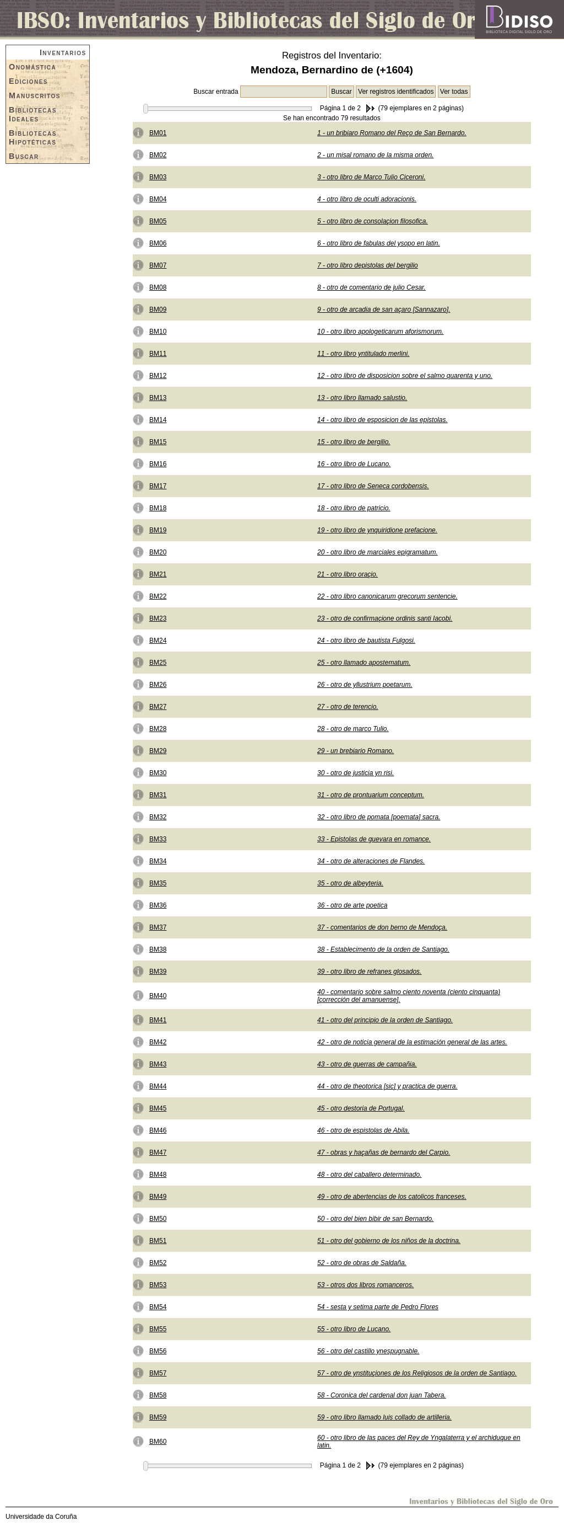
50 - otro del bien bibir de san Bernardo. (375, 1219)
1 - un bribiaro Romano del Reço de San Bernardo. (392, 133)
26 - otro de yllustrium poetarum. (365, 685)
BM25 (157, 662)
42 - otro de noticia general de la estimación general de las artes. (412, 1042)
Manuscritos (35, 95)
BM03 (157, 177)
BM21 (157, 574)
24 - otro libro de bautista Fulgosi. (366, 640)
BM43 (157, 1064)
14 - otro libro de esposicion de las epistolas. (382, 420)
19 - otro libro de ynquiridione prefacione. (377, 530)
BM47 (157, 1152)
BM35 (157, 883)
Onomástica (32, 66)
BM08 (157, 287)
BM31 (157, 795)
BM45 (157, 1108)
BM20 (157, 552)
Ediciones (28, 81)
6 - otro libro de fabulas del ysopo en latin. (378, 243)
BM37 (157, 927)
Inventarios (63, 52)
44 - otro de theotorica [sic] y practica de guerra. (387, 1086)
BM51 (157, 1241)
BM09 (157, 309)
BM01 (157, 133)
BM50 (157, 1219)
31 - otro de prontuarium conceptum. (370, 795)
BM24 (157, 640)
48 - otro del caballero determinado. (369, 1174)
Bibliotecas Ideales (33, 114)
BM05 (157, 221)
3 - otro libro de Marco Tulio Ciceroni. (371, 177)
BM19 (157, 530)
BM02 (157, 155)
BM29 (157, 751)
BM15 (157, 442)
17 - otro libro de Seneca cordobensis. (373, 486)
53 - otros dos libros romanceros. (365, 1285)
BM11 (157, 354)
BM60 (157, 1441)
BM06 (157, 243)
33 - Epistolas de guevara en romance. (374, 839)
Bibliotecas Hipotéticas (33, 137)
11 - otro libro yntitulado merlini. (363, 354)
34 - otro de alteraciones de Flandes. (371, 861)
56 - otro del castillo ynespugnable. (368, 1351)
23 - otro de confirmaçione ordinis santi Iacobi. (384, 618)
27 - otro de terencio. (347, 707)
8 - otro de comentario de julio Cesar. (371, 287)
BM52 (157, 1263)
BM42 (157, 1042)
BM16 (157, 464)
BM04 (157, 199)
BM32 (157, 817)
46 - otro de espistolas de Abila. (363, 1130)
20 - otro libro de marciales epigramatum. (377, 552)
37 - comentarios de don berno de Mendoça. (382, 927)
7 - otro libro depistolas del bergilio (367, 265)
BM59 (157, 1417)
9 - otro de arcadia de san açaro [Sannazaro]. (383, 309)
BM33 (157, 839)
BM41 (157, 1020)
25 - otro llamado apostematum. (363, 662)
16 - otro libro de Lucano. (354, 464)
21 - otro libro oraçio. (347, 574)
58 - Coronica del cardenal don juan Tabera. (381, 1395)
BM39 (157, 971)
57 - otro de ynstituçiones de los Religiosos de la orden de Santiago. (417, 1373)
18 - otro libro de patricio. (354, 508)
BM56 (157, 1351)
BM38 (157, 949)
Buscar (24, 156)
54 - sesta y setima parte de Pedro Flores (377, 1307)
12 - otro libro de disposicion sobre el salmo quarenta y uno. (404, 376)
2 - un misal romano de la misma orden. (375, 155)
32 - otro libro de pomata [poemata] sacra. (378, 817)
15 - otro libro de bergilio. (354, 442)
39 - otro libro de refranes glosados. (369, 971)
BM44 (157, 1086)
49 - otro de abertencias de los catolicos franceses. (392, 1196)
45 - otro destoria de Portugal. (361, 1108)
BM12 (157, 376)
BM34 (157, 861)
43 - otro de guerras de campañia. (367, 1064)
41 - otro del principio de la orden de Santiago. (385, 1020)
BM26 (157, 685)
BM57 (157, 1373)
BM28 (157, 729)
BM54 (157, 1307)
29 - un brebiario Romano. (355, 751)
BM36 (157, 905)
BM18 (157, 508)
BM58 (157, 1395)
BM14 (157, 420)
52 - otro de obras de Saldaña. (361, 1263)
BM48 (157, 1174)
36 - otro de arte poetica (352, 905)
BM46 (157, 1130)
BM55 (157, 1329)
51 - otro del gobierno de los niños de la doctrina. (388, 1241)
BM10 (157, 331)
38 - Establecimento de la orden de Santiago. (383, 949)
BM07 (157, 265)
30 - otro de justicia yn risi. (355, 773)
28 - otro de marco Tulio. (353, 729)
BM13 (157, 398)
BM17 (157, 486)
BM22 (157, 596)
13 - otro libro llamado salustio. (362, 398)
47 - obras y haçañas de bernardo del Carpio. (383, 1152)
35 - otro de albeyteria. (350, 883)
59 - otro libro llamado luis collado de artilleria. (384, 1417)
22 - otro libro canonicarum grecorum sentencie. (387, 596)
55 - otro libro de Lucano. (354, 1329)
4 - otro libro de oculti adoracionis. (366, 199)
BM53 (157, 1285)
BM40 (157, 996)
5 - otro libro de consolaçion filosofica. (372, 221)
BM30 (157, 773)
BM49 (157, 1196)
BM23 (157, 618)
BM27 (157, 707)
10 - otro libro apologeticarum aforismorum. (380, 331)
